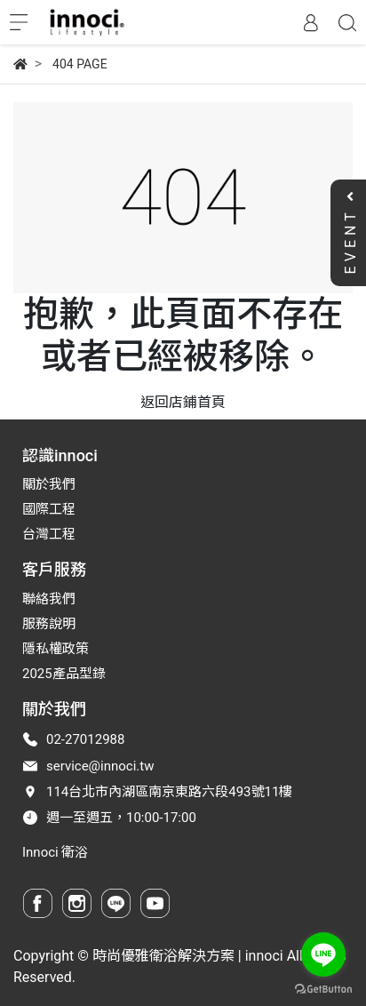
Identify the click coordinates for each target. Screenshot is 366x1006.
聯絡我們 (49, 599)
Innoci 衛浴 (55, 852)
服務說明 (49, 624)
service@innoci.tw (100, 766)
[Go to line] (323, 954)
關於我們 (49, 484)
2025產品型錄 (64, 674)
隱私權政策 (55, 649)
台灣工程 (49, 534)
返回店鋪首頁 (183, 402)
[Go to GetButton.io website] (323, 988)
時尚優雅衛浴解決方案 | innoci (187, 955)
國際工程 (49, 509)
